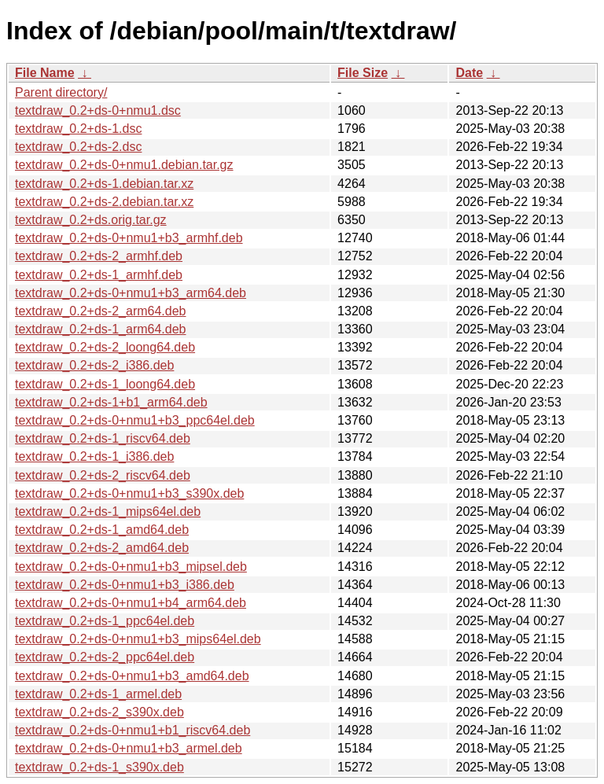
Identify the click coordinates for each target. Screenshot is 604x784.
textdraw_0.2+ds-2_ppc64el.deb (104, 657)
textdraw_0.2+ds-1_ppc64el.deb (104, 621)
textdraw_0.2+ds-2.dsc (78, 146)
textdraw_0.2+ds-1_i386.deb (94, 456)
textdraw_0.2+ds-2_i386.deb (94, 365)
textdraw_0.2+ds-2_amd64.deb (102, 547)
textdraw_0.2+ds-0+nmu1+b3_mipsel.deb (131, 566)
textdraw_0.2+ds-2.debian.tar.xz (104, 201)
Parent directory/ (61, 92)
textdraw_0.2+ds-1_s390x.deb (99, 767)
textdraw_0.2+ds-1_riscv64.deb (102, 438)
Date (469, 72)
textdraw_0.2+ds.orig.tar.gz (91, 219)
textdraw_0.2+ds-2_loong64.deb (105, 347)
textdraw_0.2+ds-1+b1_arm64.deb (111, 402)
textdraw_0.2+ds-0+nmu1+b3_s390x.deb (129, 493)
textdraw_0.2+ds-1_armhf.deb (98, 275)
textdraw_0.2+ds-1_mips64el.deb (108, 511)
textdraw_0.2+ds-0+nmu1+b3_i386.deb (124, 584)
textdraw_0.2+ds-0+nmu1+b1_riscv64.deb (132, 730)
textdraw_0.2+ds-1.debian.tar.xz (104, 183)
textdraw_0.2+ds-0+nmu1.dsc (98, 110)
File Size (362, 72)
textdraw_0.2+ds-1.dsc (78, 128)
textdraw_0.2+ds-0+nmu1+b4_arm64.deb (130, 602)
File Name (45, 72)
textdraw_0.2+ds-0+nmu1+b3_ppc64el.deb (135, 420)
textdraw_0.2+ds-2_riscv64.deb (102, 475)
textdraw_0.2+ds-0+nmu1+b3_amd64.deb (132, 676)
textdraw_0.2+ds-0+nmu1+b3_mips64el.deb (138, 639)
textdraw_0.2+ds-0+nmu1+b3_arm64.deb (130, 293)
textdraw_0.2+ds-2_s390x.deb (99, 712)
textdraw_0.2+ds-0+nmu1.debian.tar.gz (124, 164)
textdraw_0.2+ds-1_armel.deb (98, 694)
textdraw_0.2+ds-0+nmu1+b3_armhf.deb (129, 238)
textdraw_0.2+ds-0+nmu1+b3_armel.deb (128, 748)
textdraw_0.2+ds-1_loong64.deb (105, 384)
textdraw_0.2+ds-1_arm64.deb (100, 329)
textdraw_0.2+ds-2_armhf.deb (98, 256)
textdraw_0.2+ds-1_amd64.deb (102, 529)
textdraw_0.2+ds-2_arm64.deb (100, 311)
